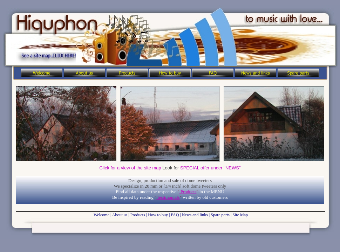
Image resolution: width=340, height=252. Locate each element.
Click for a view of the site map (130, 167)
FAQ (175, 214)
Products (188, 191)
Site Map (240, 214)
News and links (195, 214)
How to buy (158, 214)
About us (120, 214)
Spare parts (220, 214)
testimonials (168, 197)
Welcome (101, 214)
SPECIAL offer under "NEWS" (210, 167)
